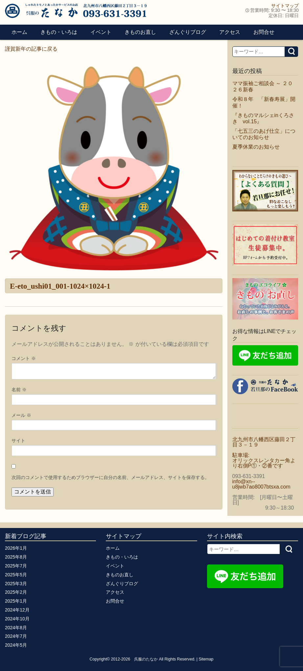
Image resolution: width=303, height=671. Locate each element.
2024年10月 (17, 618)
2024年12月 (17, 609)
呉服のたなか (146, 659)
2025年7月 (16, 565)
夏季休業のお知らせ (256, 147)
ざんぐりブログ (187, 32)
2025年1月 (16, 601)
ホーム (19, 32)
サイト (18, 440)
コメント (24, 358)
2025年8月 (16, 557)
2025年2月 (16, 592)
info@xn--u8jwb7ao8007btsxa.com (261, 484)
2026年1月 (16, 548)
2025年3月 (16, 583)
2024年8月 (16, 627)
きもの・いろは (58, 32)
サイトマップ (285, 5)
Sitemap (205, 659)
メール (21, 415)
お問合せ (263, 32)
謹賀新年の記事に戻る (31, 49)
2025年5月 (16, 574)
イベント (100, 32)
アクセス (229, 32)
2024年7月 (16, 636)
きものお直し (140, 32)
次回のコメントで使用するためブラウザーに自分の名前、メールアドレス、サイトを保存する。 (110, 477)
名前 (19, 389)
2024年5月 (16, 645)
